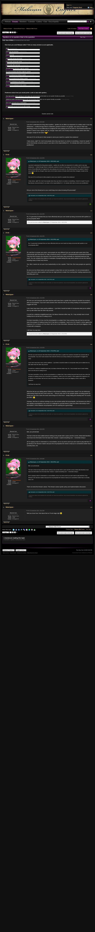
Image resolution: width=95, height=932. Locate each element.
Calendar (31, 22)
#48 (91, 455)
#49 (91, 507)
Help (90, 7)
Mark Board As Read (32, 552)
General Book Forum (19, 28)
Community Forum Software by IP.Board (82, 552)
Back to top (6, 151)
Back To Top (6, 552)
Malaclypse (9, 118)
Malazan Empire (8, 28)
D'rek (7, 154)
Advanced (90, 22)
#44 (91, 233)
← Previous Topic (69, 529)
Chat (45, 22)
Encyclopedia (54, 22)
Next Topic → (89, 529)
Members (23, 22)
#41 (91, 118)
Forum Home (13, 552)
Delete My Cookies (21, 552)
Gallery (39, 22)
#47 (91, 426)
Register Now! (77, 7)
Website (8, 22)
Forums (15, 22)
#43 (91, 210)
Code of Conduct (72, 28)
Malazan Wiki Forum (31, 28)
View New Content (83, 28)
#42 (91, 154)
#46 (91, 344)
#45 (91, 294)
